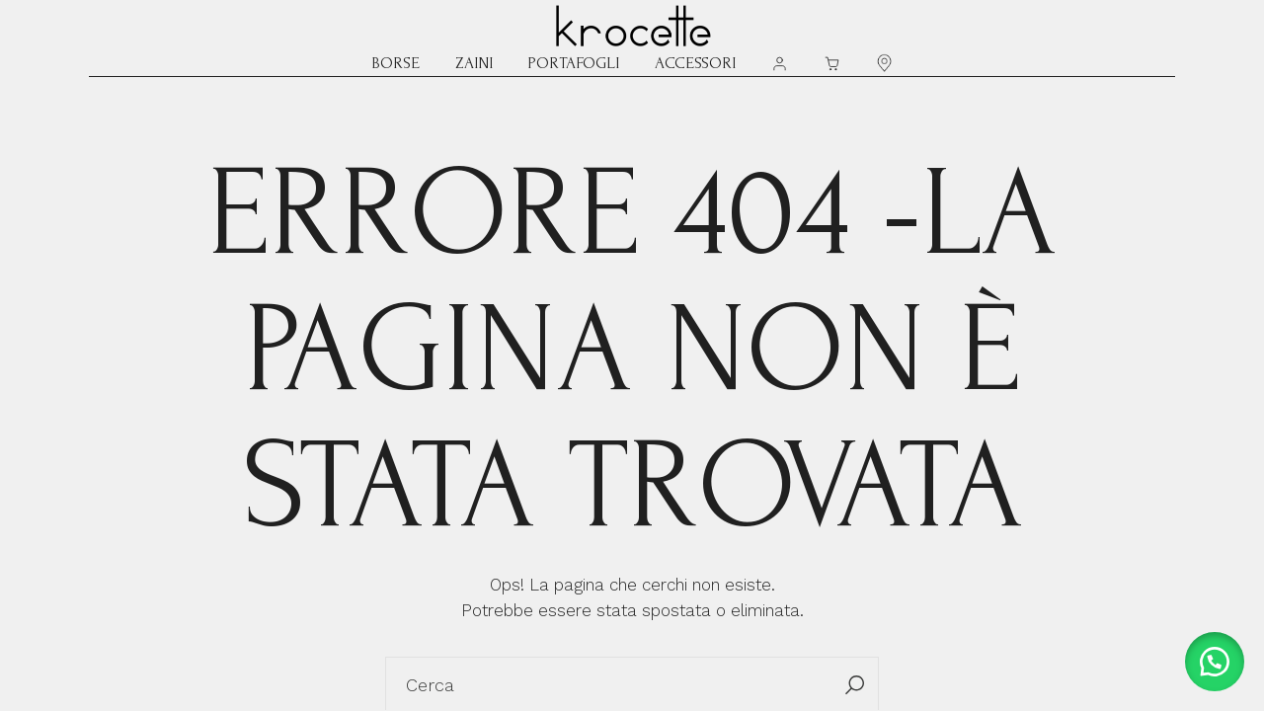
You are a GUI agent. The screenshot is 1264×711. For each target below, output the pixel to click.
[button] (1214, 661)
